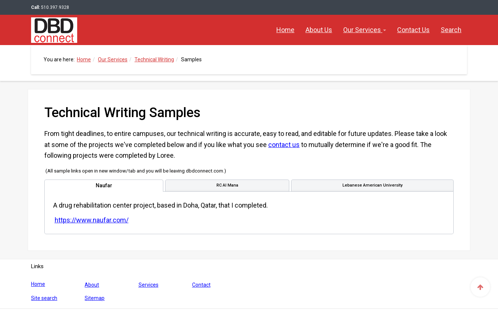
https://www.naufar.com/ (92, 220)
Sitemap (95, 298)
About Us (319, 30)
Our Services (364, 30)
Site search (44, 298)
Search (451, 30)
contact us (284, 144)
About (92, 285)
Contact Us (413, 30)
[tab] (103, 185)
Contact (201, 285)
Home (285, 30)
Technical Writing (154, 59)
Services (148, 285)
